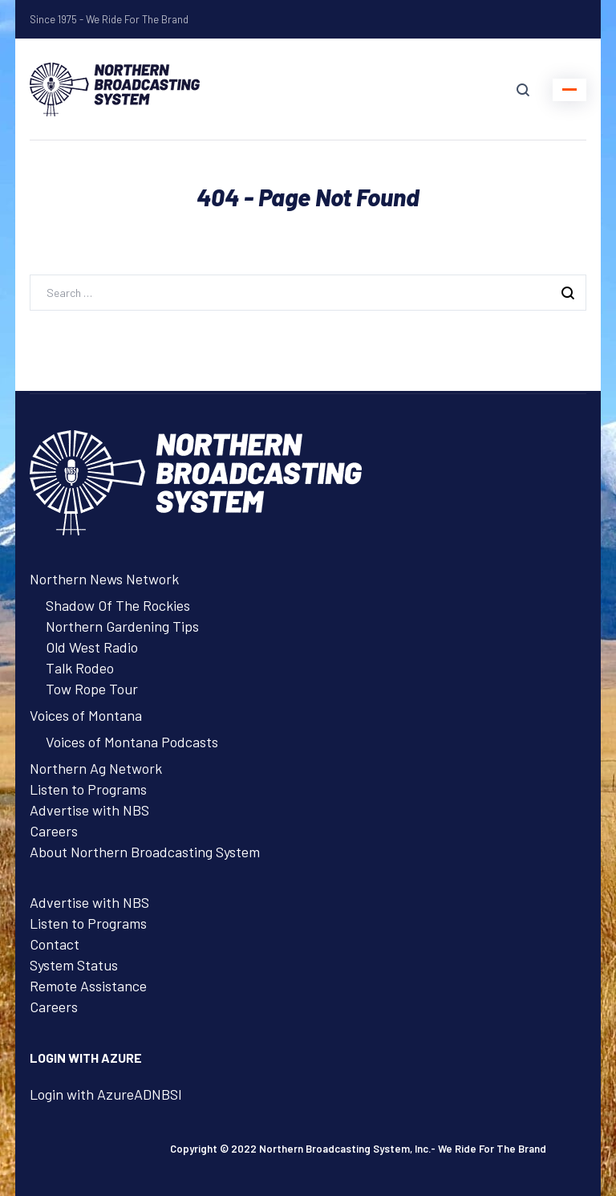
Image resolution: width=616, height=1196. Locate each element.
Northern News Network (104, 579)
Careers (54, 831)
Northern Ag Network (96, 768)
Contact (54, 944)
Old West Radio (92, 647)
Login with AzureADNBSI (106, 1094)
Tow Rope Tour (92, 689)
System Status (74, 965)
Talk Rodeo (80, 668)
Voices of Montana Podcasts (132, 742)
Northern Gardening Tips (122, 626)
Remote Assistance (88, 986)
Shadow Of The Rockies (118, 605)
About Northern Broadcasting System (145, 851)
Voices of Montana (86, 715)
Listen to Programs (88, 789)
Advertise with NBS (89, 810)
